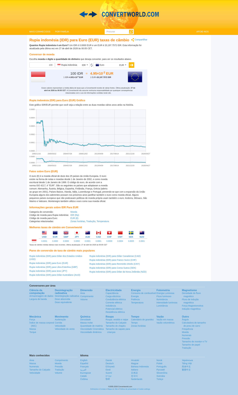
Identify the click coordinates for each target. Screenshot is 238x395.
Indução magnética (191, 309)
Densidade (85, 319)
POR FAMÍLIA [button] (62, 31)
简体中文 (186, 366)
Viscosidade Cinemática (92, 329)
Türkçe (159, 379)
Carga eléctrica (113, 296)
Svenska (160, 376)
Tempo (134, 322)
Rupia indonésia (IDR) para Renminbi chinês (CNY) (114, 264)
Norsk (159, 360)
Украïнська (187, 360)
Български (85, 373)
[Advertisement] (127, 182)
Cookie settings (144, 389)
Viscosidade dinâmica (90, 332)
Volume (84, 299)
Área (82, 293)
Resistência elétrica (115, 312)
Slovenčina (161, 373)
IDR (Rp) (74, 215)
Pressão (186, 338)
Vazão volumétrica (165, 322)
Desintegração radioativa (67, 296)
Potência (135, 299)
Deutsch (110, 363)
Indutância (111, 305)
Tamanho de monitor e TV (194, 341)
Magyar (134, 363)
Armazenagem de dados (41, 296)
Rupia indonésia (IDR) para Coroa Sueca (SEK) (112, 268)
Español (84, 363)
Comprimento (86, 296)
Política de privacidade (128, 389)
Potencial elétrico (114, 309)
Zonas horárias (77, 221)
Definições (94, 389)
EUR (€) (74, 218)
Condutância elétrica (116, 299)
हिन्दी (108, 379)
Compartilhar (139, 39)
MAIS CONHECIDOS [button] (39, 31)
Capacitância (112, 293)
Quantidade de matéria (91, 326)
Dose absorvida (62, 299)
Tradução (91, 221)
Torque (32, 332)
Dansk (109, 360)
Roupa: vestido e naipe (117, 319)
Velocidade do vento (65, 329)
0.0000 (55, 241)
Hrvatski (135, 360)
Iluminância (162, 299)
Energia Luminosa (165, 293)
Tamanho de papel (191, 344)
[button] (72, 65)
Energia (135, 296)
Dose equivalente (63, 302)
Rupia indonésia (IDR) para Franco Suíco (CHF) (112, 260)
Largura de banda (38, 299)
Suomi (109, 373)
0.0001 (44, 241)
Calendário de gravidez (142, 319)
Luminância (162, 305)
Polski (159, 363)
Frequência (187, 329)
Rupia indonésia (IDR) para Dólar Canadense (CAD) (115, 256)
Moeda (73, 212)
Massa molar (86, 322)
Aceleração (60, 319)
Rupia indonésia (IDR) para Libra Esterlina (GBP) (53, 267)
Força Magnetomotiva (192, 305)
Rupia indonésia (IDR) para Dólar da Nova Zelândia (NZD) (118, 272)
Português (161, 366)
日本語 (134, 373)
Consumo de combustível (143, 293)
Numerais (186, 335)
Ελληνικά (110, 366)
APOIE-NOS (202, 31)
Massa (32, 329)
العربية (83, 369)
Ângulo (185, 319)
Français (84, 366)
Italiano (134, 369)
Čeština (84, 379)
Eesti (108, 369)
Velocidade (60, 326)
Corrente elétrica (114, 302)
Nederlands (136, 379)
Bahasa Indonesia (140, 366)
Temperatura (103, 221)
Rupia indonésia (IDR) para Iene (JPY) (48, 271)
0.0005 (131, 241)
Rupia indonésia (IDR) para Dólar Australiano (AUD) (54, 275)
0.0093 (77, 241)
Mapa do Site (113, 389)
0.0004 (120, 241)
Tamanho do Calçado (116, 322)
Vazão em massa (164, 319)
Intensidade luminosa (166, 302)
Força (32, 319)
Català (83, 376)
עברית (108, 376)
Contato (103, 389)
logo (119, 14)
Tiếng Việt (187, 363)
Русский (160, 369)
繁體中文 (186, 369)
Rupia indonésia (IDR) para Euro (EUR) (48, 263)
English (83, 360)
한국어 (134, 376)
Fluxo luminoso (163, 296)
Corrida (58, 322)
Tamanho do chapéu (116, 326)
